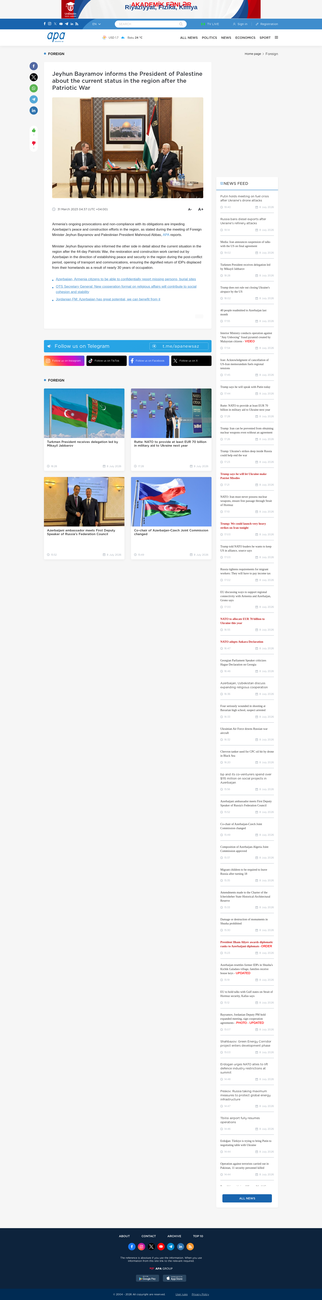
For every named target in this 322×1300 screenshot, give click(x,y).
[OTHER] (274, 37)
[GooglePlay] (147, 1279)
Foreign (272, 54)
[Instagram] (49, 24)
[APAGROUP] (161, 1269)
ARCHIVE (174, 1236)
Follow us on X (185, 361)
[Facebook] (45, 24)
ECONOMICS (245, 38)
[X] (55, 24)
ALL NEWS (189, 38)
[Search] (181, 24)
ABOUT (124, 1236)
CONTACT (148, 1236)
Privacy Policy (200, 1294)
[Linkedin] (72, 24)
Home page (253, 53)
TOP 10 (198, 1236)
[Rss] (76, 24)
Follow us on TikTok (104, 360)
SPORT (265, 38)
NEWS (226, 38)
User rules (182, 1294)
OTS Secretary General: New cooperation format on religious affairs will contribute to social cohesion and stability (126, 289)
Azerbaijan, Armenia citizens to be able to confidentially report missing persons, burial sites (126, 279)
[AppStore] (174, 1279)
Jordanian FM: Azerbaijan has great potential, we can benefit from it (108, 299)
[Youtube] (61, 24)
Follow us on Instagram (63, 361)
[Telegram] (66, 24)
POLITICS (209, 38)
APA (166, 235)
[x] (151, 1247)
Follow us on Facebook (147, 360)
